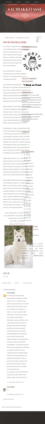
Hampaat (33, 246)
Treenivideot (12, 5)
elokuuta (27, 175)
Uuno (18, 2)
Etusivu (9, 2)
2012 (27, 212)
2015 (27, 203)
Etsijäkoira (24, 246)
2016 (27, 200)
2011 (27, 214)
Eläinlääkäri (40, 243)
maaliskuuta (28, 189)
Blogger (37, 235)
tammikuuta (28, 194)
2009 (27, 220)
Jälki (36, 248)
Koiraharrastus (26, 250)
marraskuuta (29, 166)
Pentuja (34, 5)
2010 (27, 217)
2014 (27, 206)
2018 (27, 160)
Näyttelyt (25, 253)
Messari (41, 250)
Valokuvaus (38, 255)
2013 (27, 209)
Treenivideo (25, 255)
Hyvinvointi (24, 248)
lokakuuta (28, 169)
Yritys (24, 5)
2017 (27, 197)
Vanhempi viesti (27, 283)
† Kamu (27, 2)
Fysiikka (29, 246)
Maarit (9, 293)
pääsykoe (25, 258)
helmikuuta (28, 192)
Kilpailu (41, 248)
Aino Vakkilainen (34, 229)
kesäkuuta (28, 180)
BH (36, 243)
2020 (27, 154)
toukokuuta (28, 183)
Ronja (36, 2)
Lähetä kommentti (8, 399)
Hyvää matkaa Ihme (14, 42)
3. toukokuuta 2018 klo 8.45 (15, 382)
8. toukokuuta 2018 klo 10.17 (15, 394)
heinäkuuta (28, 177)
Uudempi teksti (6, 283)
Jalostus (31, 248)
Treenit (41, 253)
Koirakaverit (34, 251)
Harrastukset (39, 246)
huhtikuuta (28, 186)
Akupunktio (24, 243)
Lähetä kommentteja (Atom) (13, 407)
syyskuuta (28, 172)
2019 (27, 157)
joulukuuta (28, 163)
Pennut (33, 253)
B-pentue (31, 243)
